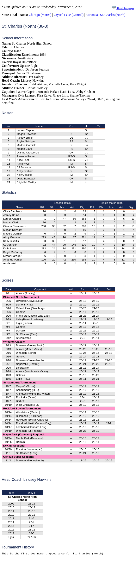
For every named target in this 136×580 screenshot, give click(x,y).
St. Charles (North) (112, 15)
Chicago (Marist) (40, 15)
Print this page (122, 8)
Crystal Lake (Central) (69, 15)
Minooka (92, 15)
